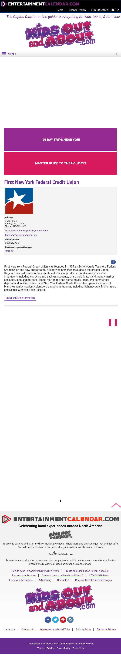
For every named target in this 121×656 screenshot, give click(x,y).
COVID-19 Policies (99, 575)
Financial (9, 250)
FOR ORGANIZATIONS (103, 10)
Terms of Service (106, 629)
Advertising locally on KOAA (54, 629)
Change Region (77, 10)
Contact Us (63, 580)
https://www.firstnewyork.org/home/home (26, 230)
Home (60, 10)
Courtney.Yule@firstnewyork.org (21, 235)
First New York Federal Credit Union (41, 182)
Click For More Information (20, 297)
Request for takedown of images (93, 580)
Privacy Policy (83, 629)
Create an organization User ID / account (87, 571)
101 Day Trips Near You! (60, 139)
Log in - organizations (24, 575)
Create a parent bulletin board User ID (62, 575)
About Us (10, 629)
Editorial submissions (21, 580)
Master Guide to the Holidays (60, 163)
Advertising (45, 580)
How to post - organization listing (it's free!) (35, 571)
